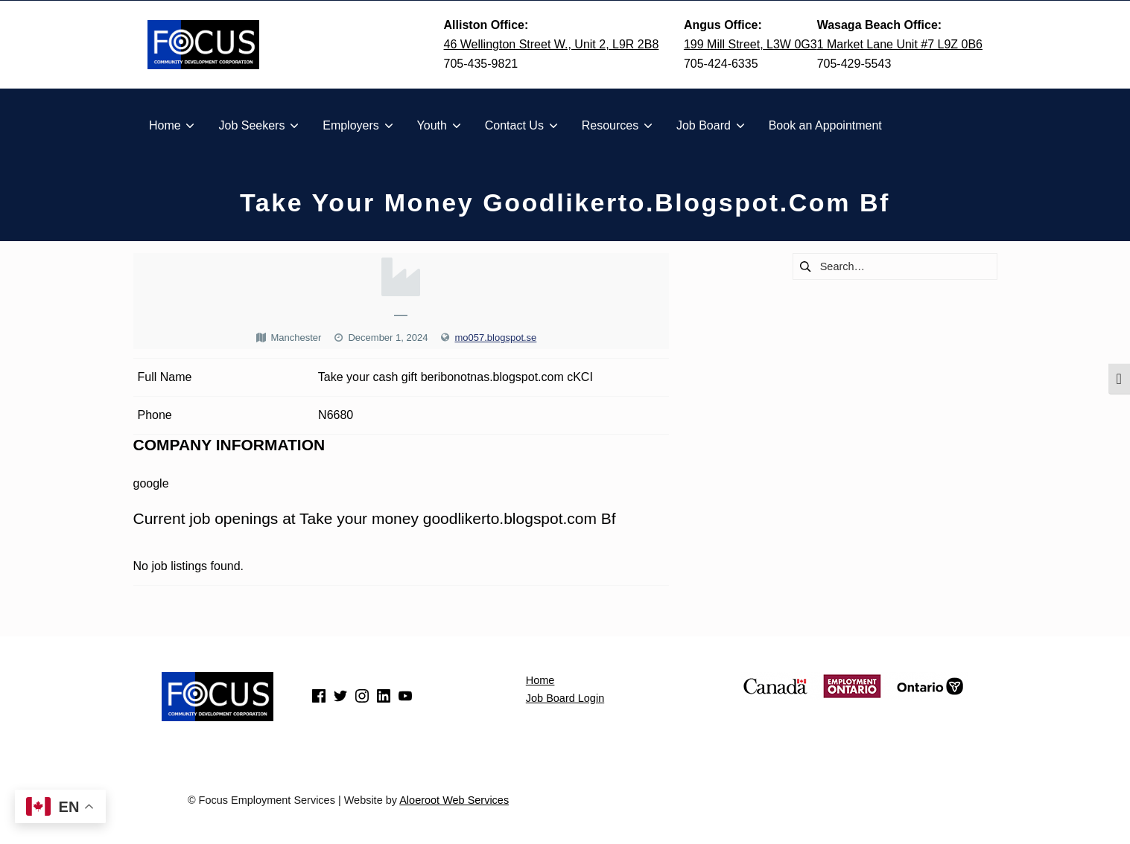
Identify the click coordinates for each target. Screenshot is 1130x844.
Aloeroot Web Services (454, 800)
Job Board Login (565, 698)
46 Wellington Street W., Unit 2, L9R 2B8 (551, 44)
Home (540, 680)
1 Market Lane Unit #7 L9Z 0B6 (900, 44)
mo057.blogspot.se (495, 337)
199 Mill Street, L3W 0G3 (750, 44)
